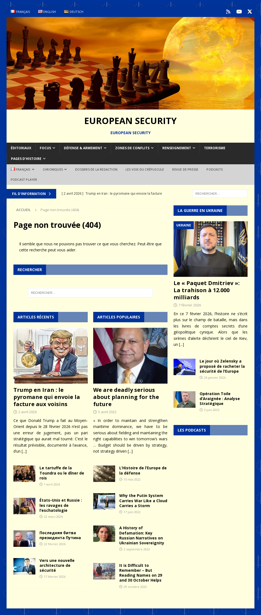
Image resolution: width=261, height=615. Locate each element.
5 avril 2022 (107, 411)
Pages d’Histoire (26, 158)
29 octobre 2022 (135, 586)
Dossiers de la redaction (96, 169)
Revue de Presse (185, 169)
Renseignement (176, 147)
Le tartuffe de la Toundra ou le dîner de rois (61, 472)
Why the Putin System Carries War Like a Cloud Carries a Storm (143, 500)
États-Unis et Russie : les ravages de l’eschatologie (60, 504)
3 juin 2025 (211, 409)
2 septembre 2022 (137, 549)
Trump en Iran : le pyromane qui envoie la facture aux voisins (46, 396)
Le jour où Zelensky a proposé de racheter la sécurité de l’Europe (222, 365)
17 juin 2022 (132, 511)
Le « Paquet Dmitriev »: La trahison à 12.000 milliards (207, 290)
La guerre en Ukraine (200, 209)
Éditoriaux (21, 147)
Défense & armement (83, 147)
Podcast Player (24, 179)
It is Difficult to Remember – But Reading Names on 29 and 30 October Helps (140, 572)
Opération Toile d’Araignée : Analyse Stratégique (220, 398)
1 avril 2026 (52, 484)
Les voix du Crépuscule (145, 169)
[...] (24, 450)
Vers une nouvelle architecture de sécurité (57, 564)
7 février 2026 (189, 304)
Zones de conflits (132, 147)
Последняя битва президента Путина (60, 535)
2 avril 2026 (27, 411)
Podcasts (214, 169)
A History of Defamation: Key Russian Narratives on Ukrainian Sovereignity (141, 535)
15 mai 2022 (132, 479)
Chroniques (53, 169)
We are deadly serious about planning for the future (126, 396)
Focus (45, 147)
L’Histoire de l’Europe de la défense (143, 470)
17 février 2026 (55, 576)
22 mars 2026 (53, 516)
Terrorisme (214, 147)
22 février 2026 (55, 543)
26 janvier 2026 (215, 377)
